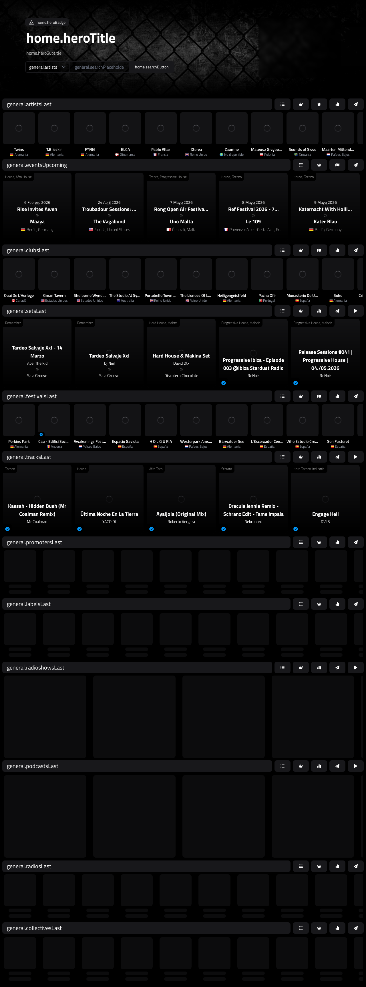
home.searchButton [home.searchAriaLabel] (152, 67)
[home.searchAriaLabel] (99, 67)
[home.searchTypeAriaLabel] (47, 67)
